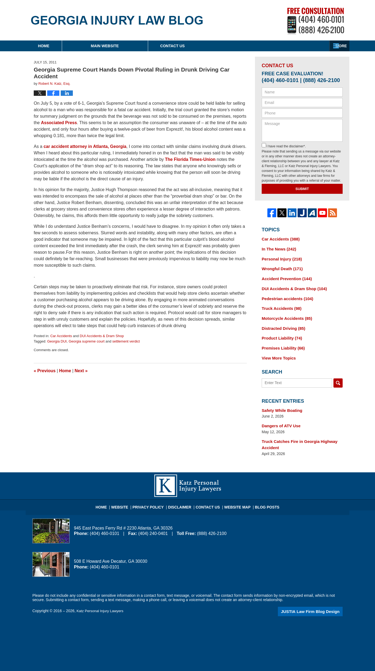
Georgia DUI (57, 341)
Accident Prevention (285, 276)
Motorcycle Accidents (285, 314)
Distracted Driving (282, 324)
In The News (278, 248)
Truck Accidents (280, 305)
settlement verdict (126, 341)
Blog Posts (262, 497)
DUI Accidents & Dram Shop (102, 336)
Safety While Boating (280, 404)
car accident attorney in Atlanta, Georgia (84, 146)
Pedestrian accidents (285, 295)
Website (126, 497)
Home (60, 46)
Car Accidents (61, 336)
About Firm (222, 46)
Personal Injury (280, 258)
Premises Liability (282, 343)
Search (338, 376)
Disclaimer (181, 497)
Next (81, 370)
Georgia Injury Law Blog (117, 20)
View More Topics (277, 352)
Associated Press (59, 122)
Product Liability (280, 333)
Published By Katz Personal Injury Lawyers (315, 21)
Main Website (138, 46)
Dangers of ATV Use (280, 419)
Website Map (234, 497)
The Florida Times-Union (190, 159)
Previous (45, 370)
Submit (302, 189)
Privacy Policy (153, 497)
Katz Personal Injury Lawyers (101, 603)
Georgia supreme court (86, 341)
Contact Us (304, 46)
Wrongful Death (281, 267)
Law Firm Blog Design (317, 603)
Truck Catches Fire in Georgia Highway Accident (297, 437)
